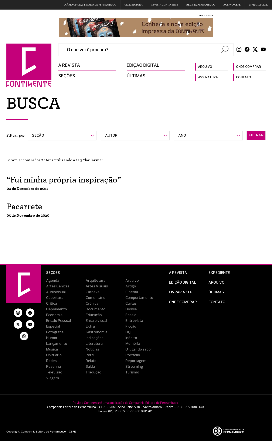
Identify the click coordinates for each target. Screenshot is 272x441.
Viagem (52, 378)
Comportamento (139, 298)
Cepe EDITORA (134, 4)
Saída (90, 367)
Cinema (131, 292)
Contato (243, 77)
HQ (127, 332)
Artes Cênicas (57, 286)
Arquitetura (95, 281)
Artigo (130, 286)
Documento (95, 309)
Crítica (51, 303)
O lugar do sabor (138, 349)
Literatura (94, 344)
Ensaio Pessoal (58, 321)
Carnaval (93, 292)
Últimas (136, 76)
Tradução (93, 372)
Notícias (92, 349)
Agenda (52, 281)
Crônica (92, 303)
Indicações (94, 338)
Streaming (134, 367)
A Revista (178, 273)
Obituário (54, 355)
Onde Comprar (183, 302)
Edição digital (143, 65)
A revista (69, 65)
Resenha (53, 367)
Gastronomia (96, 332)
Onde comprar (248, 67)
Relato (91, 361)
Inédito (131, 338)
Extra (90, 326)
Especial (53, 326)
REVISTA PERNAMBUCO (200, 4)
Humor (52, 338)
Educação (94, 315)
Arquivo (205, 67)
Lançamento (56, 344)
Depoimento (56, 309)
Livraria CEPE (258, 4)
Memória (132, 344)
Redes (51, 361)
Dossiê (131, 309)
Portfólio (132, 355)
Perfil (90, 355)
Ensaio (130, 315)
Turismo (132, 372)
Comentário (95, 298)
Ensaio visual (96, 321)
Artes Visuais (97, 286)
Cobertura (54, 298)
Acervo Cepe (232, 4)
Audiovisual (56, 292)
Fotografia (55, 332)
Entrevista (134, 321)
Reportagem (135, 361)
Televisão (54, 372)
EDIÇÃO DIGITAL (182, 282)
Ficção (130, 326)
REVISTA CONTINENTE (164, 4)
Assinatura (208, 77)
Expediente (219, 273)
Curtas (131, 303)
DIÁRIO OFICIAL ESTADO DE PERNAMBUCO (90, 4)
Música (52, 349)
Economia (54, 315)
